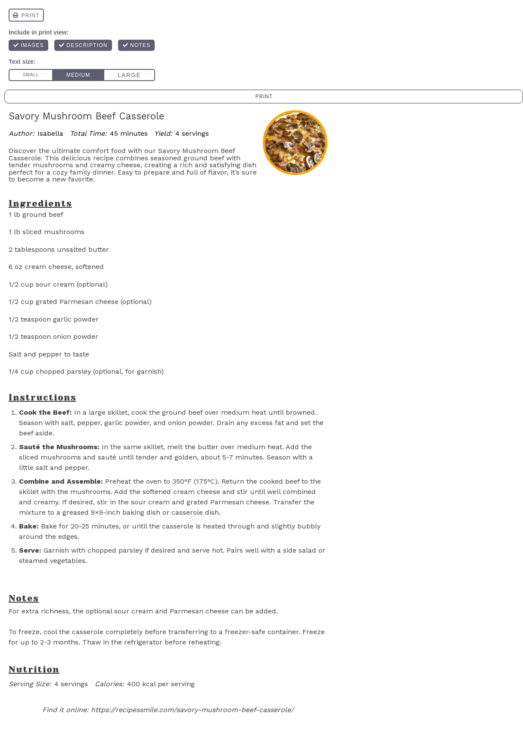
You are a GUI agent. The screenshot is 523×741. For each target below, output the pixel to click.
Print (264, 96)
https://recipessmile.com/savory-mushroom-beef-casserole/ (192, 710)
